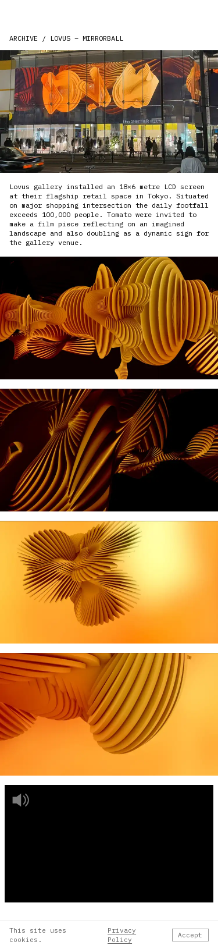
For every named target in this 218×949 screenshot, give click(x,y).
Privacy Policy (122, 935)
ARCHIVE (23, 38)
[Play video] (109, 843)
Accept (190, 935)
